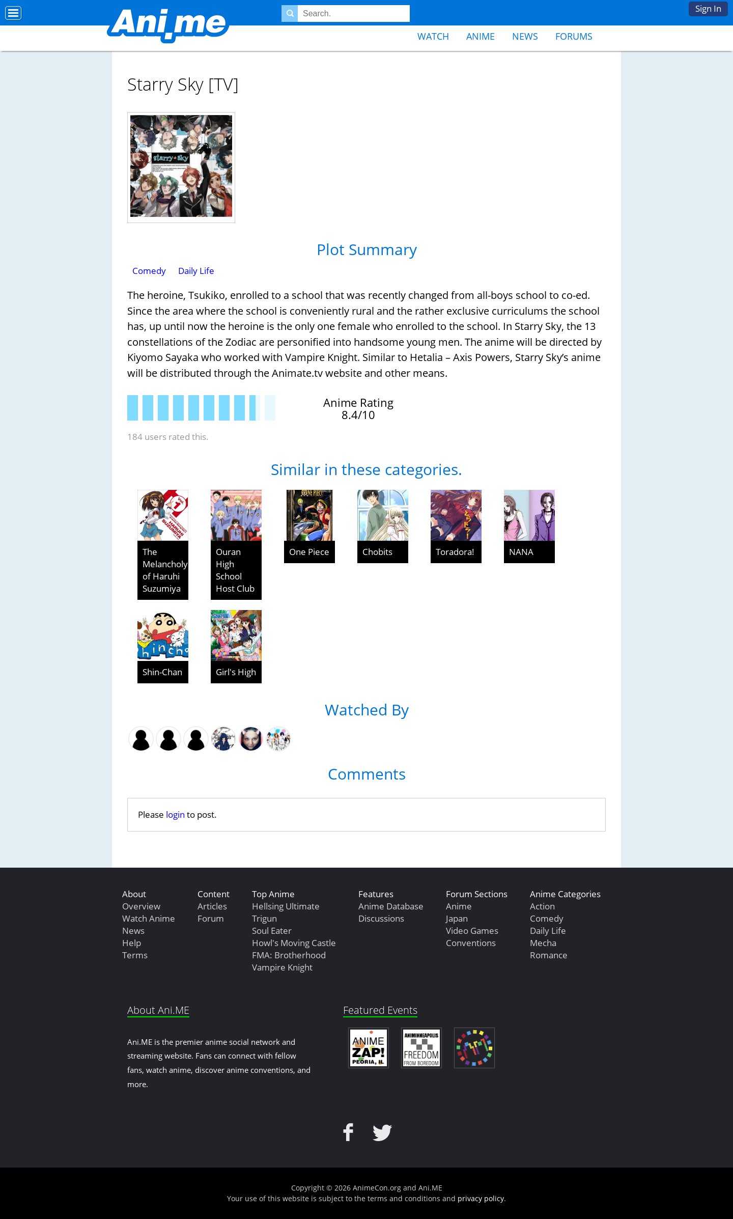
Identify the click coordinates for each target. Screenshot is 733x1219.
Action (542, 906)
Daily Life (196, 270)
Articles (212, 906)
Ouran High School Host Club (235, 570)
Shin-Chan (162, 672)
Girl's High (236, 672)
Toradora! (455, 552)
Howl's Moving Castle (294, 943)
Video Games (472, 930)
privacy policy (481, 1198)
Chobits (377, 552)
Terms (135, 955)
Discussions (381, 918)
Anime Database (391, 906)
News (525, 36)
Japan (457, 918)
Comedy (149, 270)
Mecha (543, 943)
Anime (480, 36)
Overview (141, 906)
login (175, 814)
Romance (549, 955)
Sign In (708, 8)
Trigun (264, 918)
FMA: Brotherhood (289, 955)
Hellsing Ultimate (286, 906)
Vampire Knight (282, 967)
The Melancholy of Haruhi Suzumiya (165, 570)
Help (131, 943)
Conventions (471, 943)
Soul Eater (272, 930)
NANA (521, 552)
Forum (211, 918)
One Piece (309, 552)
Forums (574, 36)
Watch (433, 36)
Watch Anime (148, 918)
